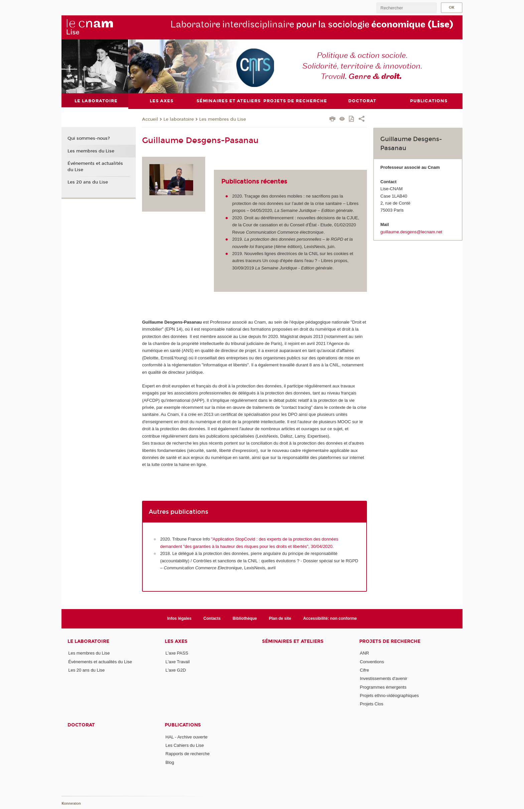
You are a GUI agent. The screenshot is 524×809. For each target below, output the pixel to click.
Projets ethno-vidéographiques (389, 695)
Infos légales (179, 618)
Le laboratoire (178, 119)
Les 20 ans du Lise (88, 182)
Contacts (212, 618)
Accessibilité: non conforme (330, 618)
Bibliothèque (245, 618)
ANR (364, 653)
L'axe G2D (175, 670)
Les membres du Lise (222, 119)
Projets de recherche (389, 641)
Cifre (364, 670)
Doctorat (81, 724)
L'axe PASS (176, 653)
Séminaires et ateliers (292, 641)
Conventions (372, 661)
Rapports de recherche (187, 753)
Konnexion (71, 803)
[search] (406, 7)
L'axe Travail (177, 661)
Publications (183, 724)
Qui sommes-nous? (89, 138)
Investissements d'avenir (383, 678)
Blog (169, 762)
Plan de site (280, 618)
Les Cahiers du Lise (184, 745)
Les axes (176, 641)
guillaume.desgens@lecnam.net (411, 231)
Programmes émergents (383, 686)
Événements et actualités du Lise (95, 166)
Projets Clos (371, 703)
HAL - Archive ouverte (186, 736)
